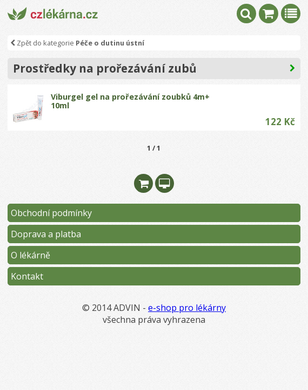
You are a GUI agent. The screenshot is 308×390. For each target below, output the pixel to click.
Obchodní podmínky (51, 213)
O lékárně (30, 255)
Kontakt (27, 276)
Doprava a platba (46, 234)
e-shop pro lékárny (187, 308)
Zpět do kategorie (77, 43)
